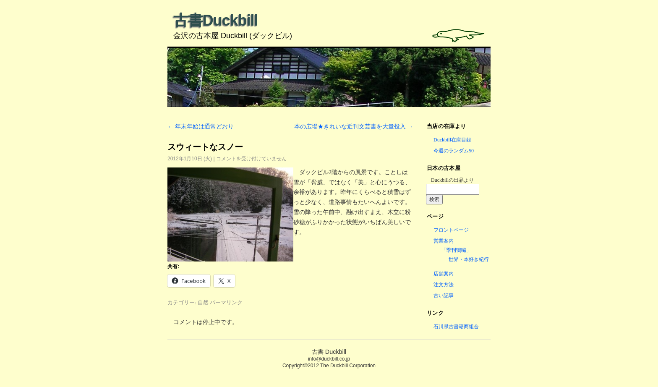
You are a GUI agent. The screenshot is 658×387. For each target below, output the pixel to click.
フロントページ (451, 230)
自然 (203, 302)
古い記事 (443, 295)
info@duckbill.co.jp (329, 359)
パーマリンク (226, 302)
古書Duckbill (215, 20)
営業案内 (443, 241)
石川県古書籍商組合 (456, 326)
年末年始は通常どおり (200, 126)
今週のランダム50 (453, 151)
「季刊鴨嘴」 (456, 250)
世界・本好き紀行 (469, 259)
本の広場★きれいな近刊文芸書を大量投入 (353, 126)
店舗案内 (443, 274)
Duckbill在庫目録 (452, 140)
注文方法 (443, 285)
